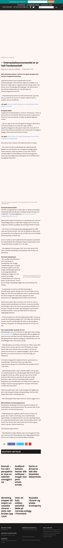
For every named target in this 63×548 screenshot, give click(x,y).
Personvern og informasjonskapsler (31, 540)
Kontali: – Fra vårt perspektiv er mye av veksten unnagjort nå (6, 474)
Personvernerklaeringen (28, 536)
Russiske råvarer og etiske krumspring (35, 501)
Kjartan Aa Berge (14, 69)
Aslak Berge (4, 535)
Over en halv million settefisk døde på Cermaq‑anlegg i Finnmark (23, 505)
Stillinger (7, 7)
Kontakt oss (46, 5)
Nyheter (21, 5)
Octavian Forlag (21, 7)
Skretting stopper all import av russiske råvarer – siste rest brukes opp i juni (7, 507)
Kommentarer (33, 5)
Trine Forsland (26, 529)
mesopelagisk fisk (6, 334)
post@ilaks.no (4, 529)
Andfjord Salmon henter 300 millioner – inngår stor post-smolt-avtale (21, 475)
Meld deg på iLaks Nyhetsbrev (17, 1)
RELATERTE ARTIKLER (11, 451)
